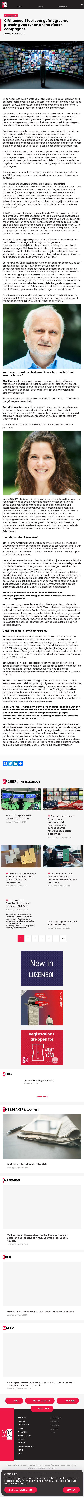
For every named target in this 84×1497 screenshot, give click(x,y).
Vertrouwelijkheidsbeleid (17, 1465)
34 (63, 938)
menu (19, 4)
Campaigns (55, 1417)
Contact (43, 1408)
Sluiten (71, 1489)
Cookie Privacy (35, 1465)
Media (20, 1428)
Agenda (54, 1429)
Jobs (16, 1400)
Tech (20, 1450)
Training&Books (25, 1446)
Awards (21, 1443)
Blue (20, 1453)
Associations (24, 1435)
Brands (21, 1421)
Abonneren (62, 4)
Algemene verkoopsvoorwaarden (42, 1468)
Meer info (23, 1483)
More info (42, 1096)
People (21, 1439)
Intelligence (23, 1425)
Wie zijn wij (71, 1465)
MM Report (55, 1425)
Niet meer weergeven (20, 1489)
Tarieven (69, 1400)
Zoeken (41, 4)
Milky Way (54, 1421)
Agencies (22, 1417)
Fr (82, 4)
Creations (23, 1432)
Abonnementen (41, 1400)
